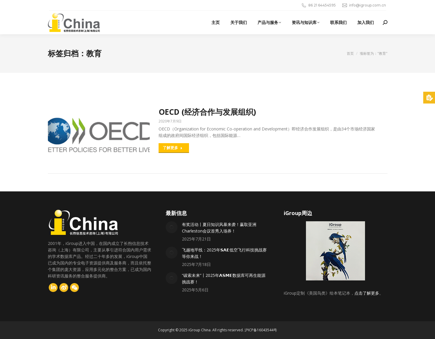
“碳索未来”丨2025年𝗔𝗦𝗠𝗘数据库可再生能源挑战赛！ (223, 278)
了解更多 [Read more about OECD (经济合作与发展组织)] (173, 147)
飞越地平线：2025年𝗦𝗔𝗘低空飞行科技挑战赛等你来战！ (224, 253)
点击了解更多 (366, 293)
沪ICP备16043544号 (261, 329)
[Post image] (171, 227)
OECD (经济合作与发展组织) (207, 111)
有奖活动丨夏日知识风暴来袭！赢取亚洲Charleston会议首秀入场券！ (219, 228)
